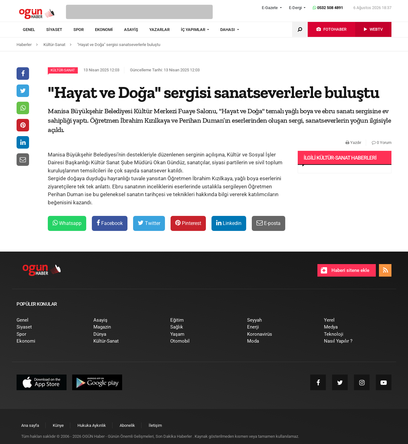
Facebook (110, 223)
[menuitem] (34, 30)
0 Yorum (381, 142)
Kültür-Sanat (63, 70)
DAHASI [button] (228, 29)
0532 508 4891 (328, 7)
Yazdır (353, 142)
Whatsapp (67, 223)
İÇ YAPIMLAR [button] (193, 29)
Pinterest (188, 223)
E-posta (268, 223)
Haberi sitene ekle (345, 270)
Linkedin (228, 223)
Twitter (149, 223)
